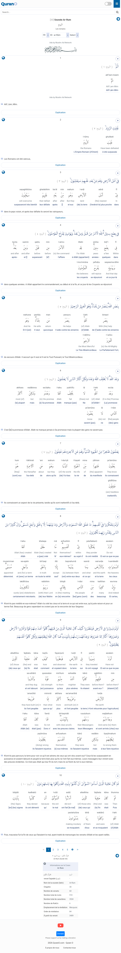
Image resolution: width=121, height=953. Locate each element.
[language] (3, 58)
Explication (61, 112)
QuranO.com (58, 943)
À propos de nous (52, 948)
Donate (60, 933)
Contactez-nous (69, 948)
